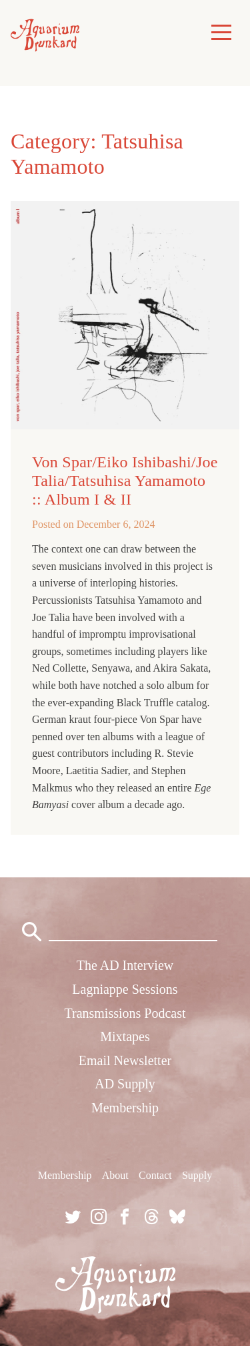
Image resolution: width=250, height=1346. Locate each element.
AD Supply (125, 1083)
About (115, 1175)
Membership (125, 1107)
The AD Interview (125, 965)
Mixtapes (124, 1036)
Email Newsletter (125, 1060)
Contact (155, 1175)
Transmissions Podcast (124, 1013)
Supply (197, 1175)
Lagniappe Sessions (124, 989)
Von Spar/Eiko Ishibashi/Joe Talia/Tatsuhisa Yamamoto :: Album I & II (125, 480)
